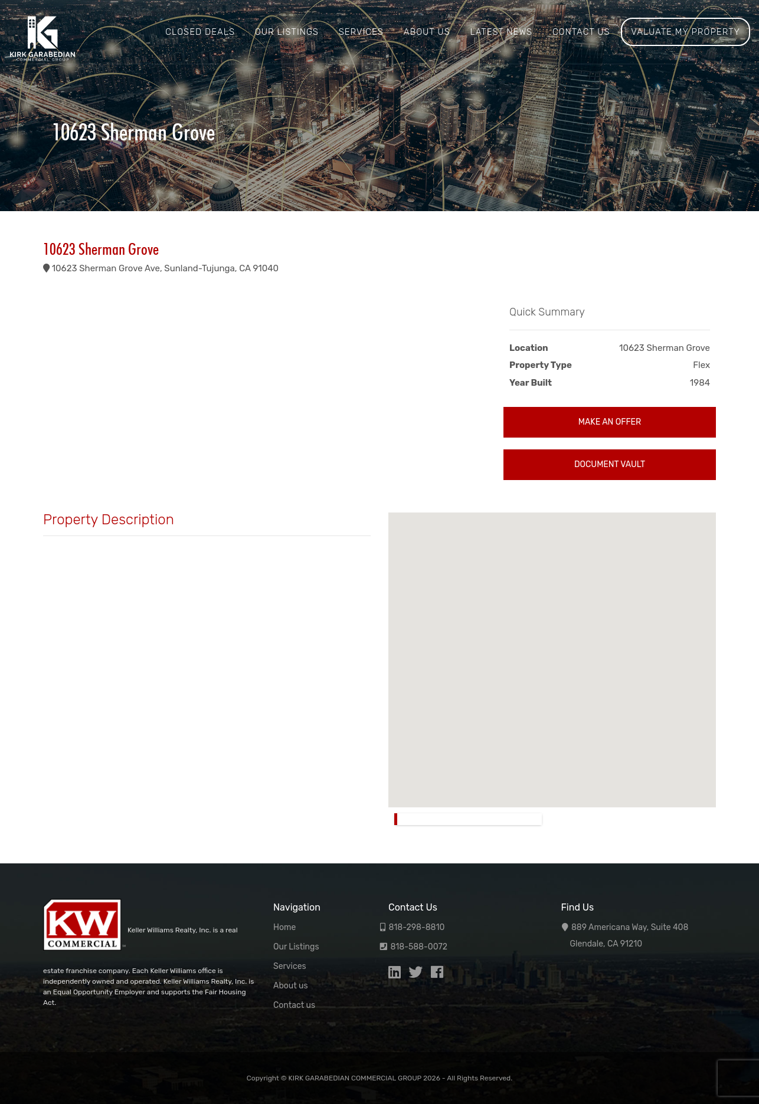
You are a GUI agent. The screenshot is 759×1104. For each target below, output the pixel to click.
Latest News (501, 32)
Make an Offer (609, 422)
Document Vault (609, 464)
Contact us (581, 32)
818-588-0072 (418, 947)
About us (427, 32)
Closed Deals (200, 32)
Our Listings (287, 32)
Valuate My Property (685, 32)
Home (284, 927)
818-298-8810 (416, 927)
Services (361, 32)
